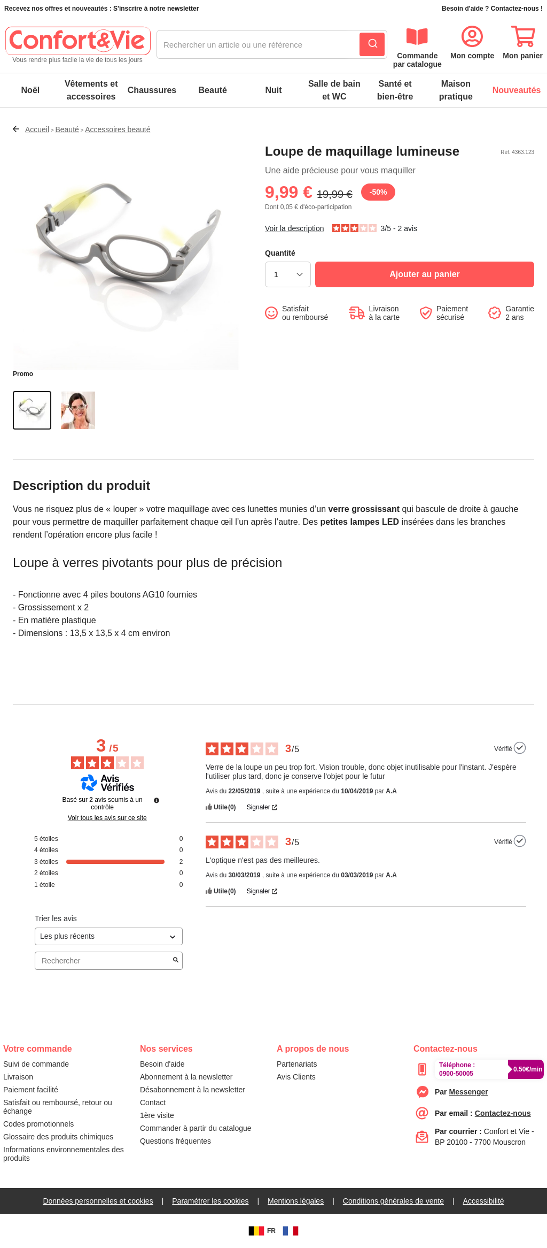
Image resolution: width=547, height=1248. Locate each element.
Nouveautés (517, 90)
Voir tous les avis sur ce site (107, 818)
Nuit (273, 90)
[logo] (77, 45)
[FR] (290, 1231)
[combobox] (272, 45)
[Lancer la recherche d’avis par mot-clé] (175, 960)
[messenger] (468, 1092)
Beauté (213, 90)
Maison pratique (456, 90)
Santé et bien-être (395, 90)
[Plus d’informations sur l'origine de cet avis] (519, 747)
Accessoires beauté (117, 129)
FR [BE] (261, 1231)
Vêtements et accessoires (91, 90)
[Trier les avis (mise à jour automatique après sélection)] (109, 936)
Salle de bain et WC (334, 90)
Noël (30, 90)
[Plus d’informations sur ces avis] (156, 800)
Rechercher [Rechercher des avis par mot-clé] (103, 961)
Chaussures (152, 90)
